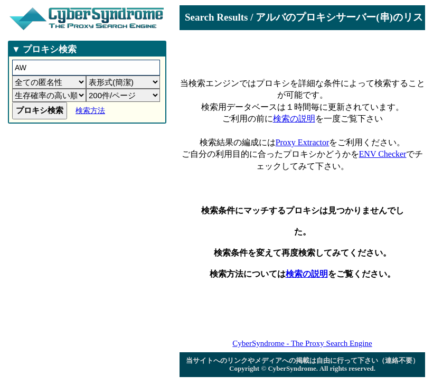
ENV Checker (383, 153)
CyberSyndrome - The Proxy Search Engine (302, 343)
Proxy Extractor (303, 142)
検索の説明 (294, 118)
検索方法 (90, 111)
